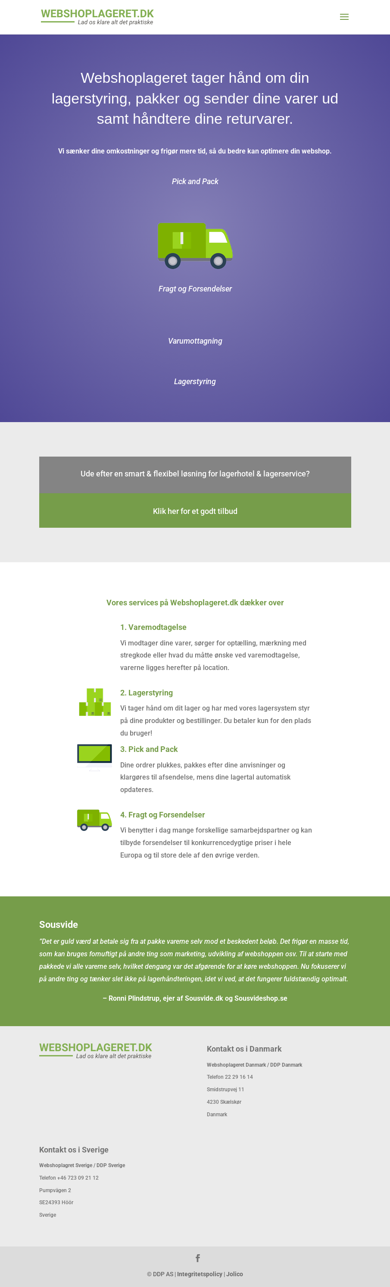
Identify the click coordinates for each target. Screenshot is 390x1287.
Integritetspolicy (199, 1274)
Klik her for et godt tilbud (195, 511)
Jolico (234, 1274)
